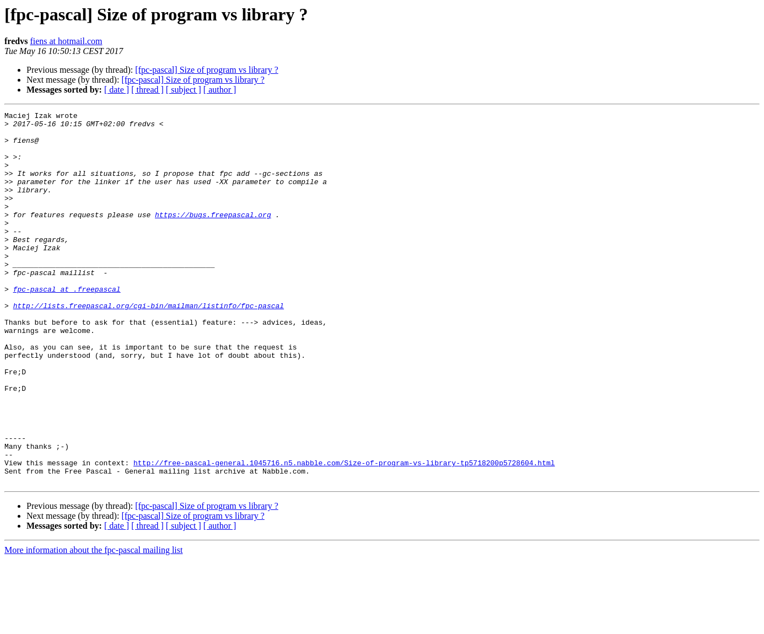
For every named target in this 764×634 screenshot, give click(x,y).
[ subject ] (183, 89)
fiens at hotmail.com (66, 41)
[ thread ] (147, 89)
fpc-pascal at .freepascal (67, 325)
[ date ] (116, 89)
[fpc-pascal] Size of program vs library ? (206, 69)
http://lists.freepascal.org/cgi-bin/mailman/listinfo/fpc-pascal (148, 345)
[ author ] (219, 89)
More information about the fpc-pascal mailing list (93, 624)
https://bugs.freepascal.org (213, 236)
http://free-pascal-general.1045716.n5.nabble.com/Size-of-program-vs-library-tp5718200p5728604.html (344, 534)
